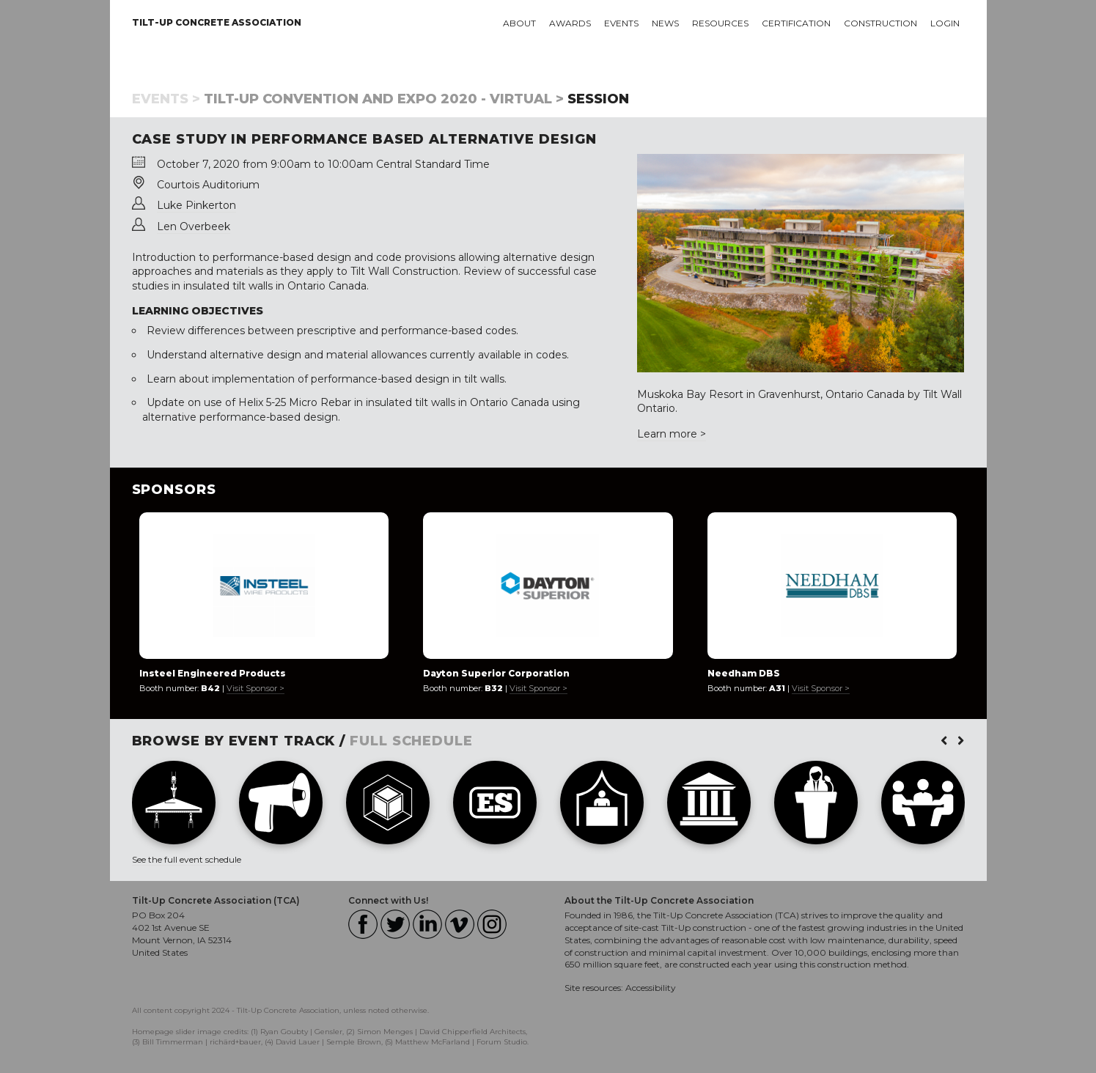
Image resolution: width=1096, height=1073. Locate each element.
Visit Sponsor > (255, 688)
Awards (570, 23)
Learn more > (671, 433)
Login (945, 23)
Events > (166, 99)
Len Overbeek (193, 226)
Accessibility (650, 987)
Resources (720, 23)
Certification (796, 23)
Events (621, 23)
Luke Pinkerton (196, 205)
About (519, 23)
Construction (880, 23)
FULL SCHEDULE (411, 741)
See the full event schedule (186, 859)
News (665, 23)
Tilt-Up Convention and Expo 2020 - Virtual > (384, 99)
